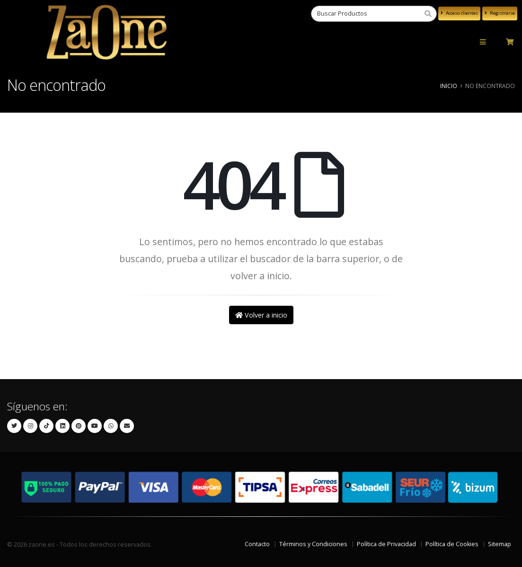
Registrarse (500, 13)
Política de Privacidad (386, 544)
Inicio (448, 85)
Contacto (257, 544)
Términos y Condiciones (313, 544)
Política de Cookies (451, 544)
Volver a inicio (261, 314)
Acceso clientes (459, 13)
